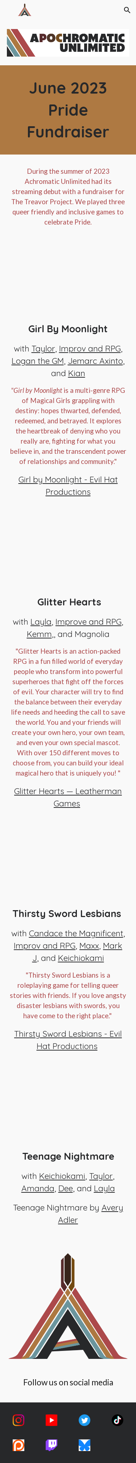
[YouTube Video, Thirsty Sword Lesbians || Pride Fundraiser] (68, 866)
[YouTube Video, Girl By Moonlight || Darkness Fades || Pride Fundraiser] (68, 281)
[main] (68, 110)
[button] (8, 10)
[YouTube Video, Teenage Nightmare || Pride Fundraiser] (68, 1109)
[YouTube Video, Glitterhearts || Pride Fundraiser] (68, 555)
